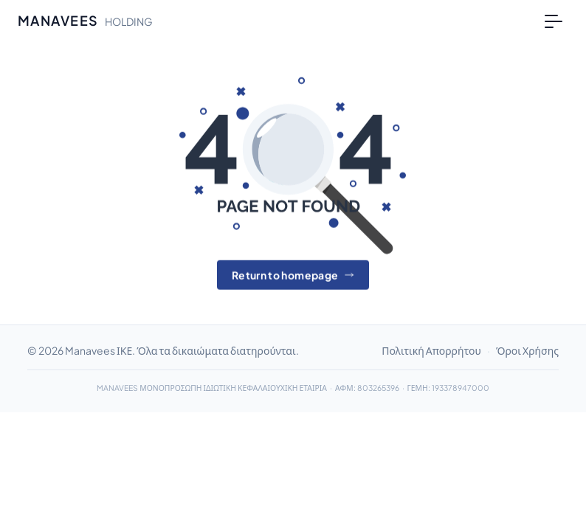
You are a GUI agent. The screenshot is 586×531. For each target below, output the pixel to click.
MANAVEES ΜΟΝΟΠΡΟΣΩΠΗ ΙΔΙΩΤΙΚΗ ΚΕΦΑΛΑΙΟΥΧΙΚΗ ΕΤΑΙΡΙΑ (212, 387)
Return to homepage (293, 275)
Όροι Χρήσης (527, 350)
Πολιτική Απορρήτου (431, 350)
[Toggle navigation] (553, 20)
